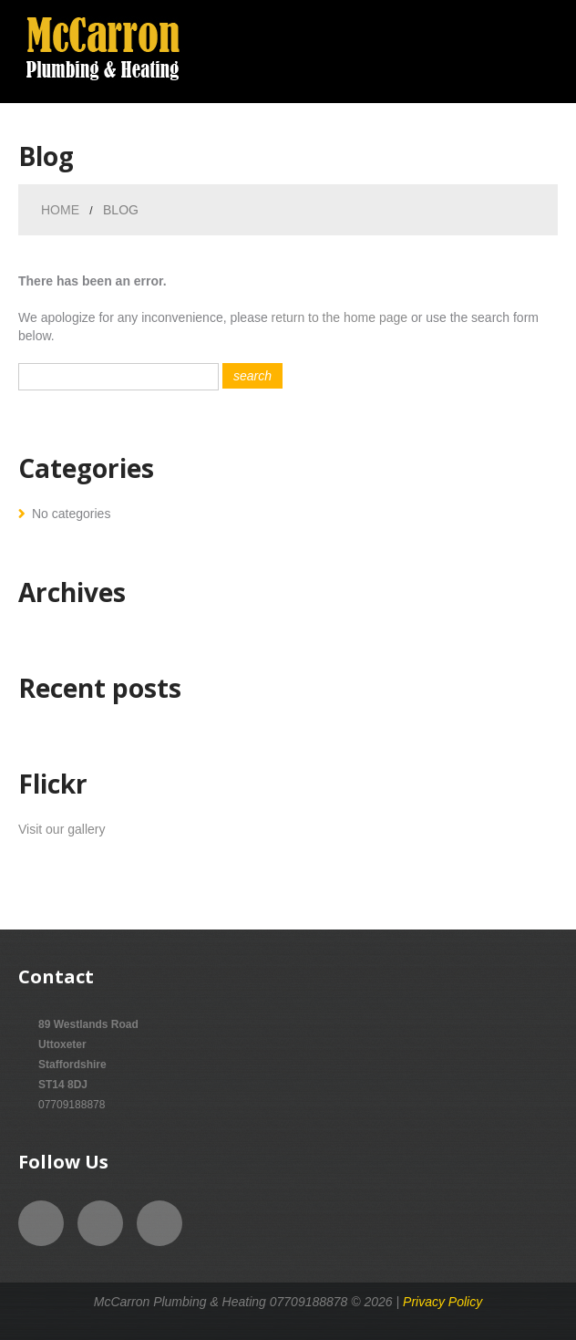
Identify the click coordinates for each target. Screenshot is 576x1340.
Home (60, 210)
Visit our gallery (61, 829)
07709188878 (71, 1104)
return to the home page (339, 317)
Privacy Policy (442, 1301)
